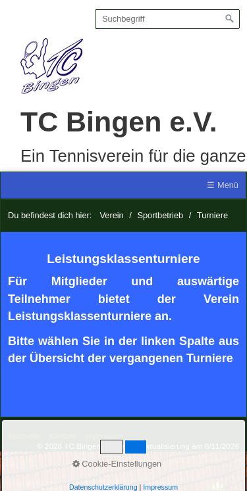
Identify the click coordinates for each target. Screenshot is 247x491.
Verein (111, 215)
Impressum (103, 435)
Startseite (24, 435)
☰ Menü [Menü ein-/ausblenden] (222, 185)
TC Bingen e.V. (118, 121)
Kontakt (62, 435)
